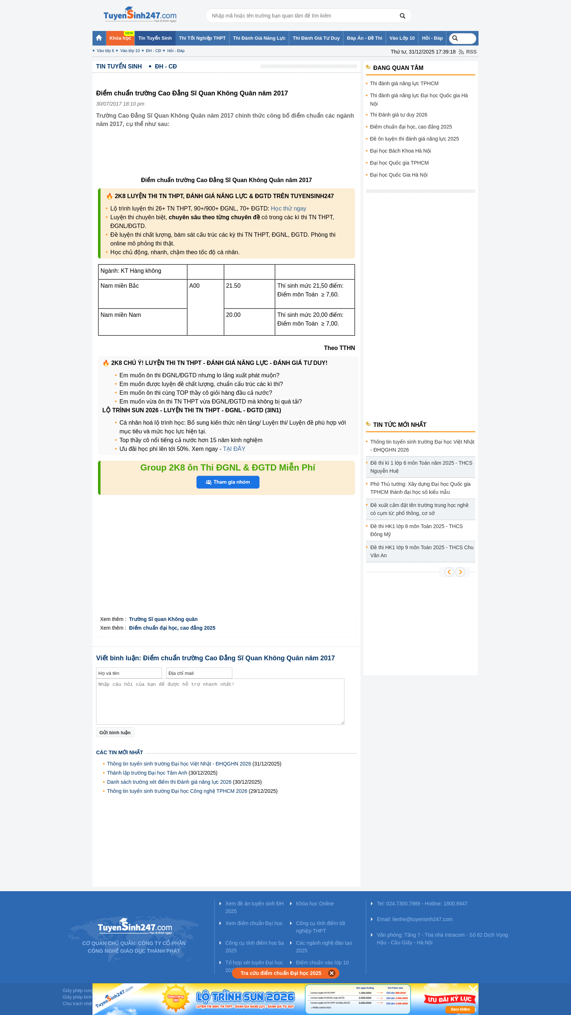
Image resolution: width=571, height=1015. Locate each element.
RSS (471, 52)
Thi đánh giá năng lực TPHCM (404, 83)
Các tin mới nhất (119, 752)
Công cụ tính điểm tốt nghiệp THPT (320, 927)
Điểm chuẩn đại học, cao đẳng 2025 (411, 127)
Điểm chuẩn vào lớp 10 (322, 962)
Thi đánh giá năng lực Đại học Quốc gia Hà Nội (419, 100)
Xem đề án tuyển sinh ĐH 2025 (254, 907)
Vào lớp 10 (129, 50)
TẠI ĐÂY (234, 449)
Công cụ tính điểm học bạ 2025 (254, 946)
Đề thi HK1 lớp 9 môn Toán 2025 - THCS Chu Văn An (421, 551)
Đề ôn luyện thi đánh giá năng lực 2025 (414, 139)
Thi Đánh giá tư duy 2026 (399, 115)
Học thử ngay (288, 208)
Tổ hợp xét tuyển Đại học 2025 (254, 966)
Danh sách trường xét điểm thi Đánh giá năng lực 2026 (169, 782)
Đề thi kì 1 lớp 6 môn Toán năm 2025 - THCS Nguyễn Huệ (421, 467)
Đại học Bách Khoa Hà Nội (400, 151)
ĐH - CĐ (153, 50)
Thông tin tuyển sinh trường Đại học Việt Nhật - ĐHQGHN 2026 (179, 764)
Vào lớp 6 (105, 50)
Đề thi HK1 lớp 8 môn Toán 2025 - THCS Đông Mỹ (416, 530)
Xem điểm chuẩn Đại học (254, 923)
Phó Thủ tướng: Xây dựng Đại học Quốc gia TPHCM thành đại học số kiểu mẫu (420, 488)
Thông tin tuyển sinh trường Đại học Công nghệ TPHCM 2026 (177, 791)
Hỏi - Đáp (175, 50)
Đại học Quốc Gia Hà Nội (399, 175)
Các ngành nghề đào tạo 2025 (324, 946)
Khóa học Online (315, 903)
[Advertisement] (228, 157)
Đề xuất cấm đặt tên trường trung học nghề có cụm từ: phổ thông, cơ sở (419, 509)
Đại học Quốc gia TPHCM (399, 163)
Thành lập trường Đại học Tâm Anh (147, 773)
